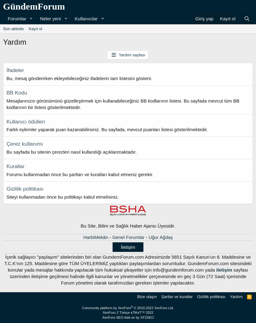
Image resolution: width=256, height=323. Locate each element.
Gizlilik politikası (24, 189)
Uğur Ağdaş (161, 237)
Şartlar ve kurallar (177, 296)
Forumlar (17, 18)
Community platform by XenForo (128, 308)
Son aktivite (13, 28)
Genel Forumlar (128, 237)
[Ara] (247, 18)
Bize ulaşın (147, 296)
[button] (31, 18)
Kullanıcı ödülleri (25, 122)
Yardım (236, 296)
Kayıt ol (35, 28)
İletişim (128, 247)
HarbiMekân (95, 237)
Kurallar (15, 166)
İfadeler (15, 70)
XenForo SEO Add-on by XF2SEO (128, 317)
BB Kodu (16, 93)
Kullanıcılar (86, 18)
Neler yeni (50, 18)
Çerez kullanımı (24, 144)
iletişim (224, 270)
